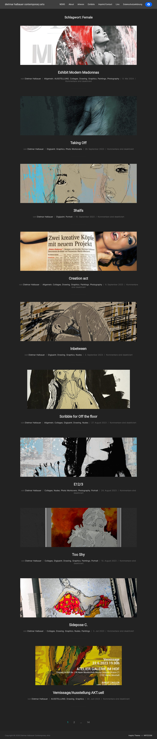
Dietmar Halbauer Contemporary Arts (23, 4)
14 (88, 721)
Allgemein (48, 78)
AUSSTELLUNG (61, 78)
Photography (113, 78)
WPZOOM (148, 734)
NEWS (62, 4)
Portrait (69, 216)
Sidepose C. (78, 624)
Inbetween (78, 348)
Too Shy (78, 553)
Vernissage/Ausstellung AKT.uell (78, 691)
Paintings (102, 78)
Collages (74, 78)
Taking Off (78, 142)
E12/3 (78, 483)
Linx (117, 4)
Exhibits (91, 4)
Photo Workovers (74, 149)
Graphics (92, 78)
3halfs (78, 210)
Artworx (81, 4)
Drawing (83, 78)
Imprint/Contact (105, 4)
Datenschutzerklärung (132, 4)
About (71, 4)
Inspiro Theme (134, 734)
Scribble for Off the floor (78, 415)
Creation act (78, 277)
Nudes (79, 354)
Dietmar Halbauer (33, 78)
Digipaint (51, 149)
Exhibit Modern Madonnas (78, 72)
